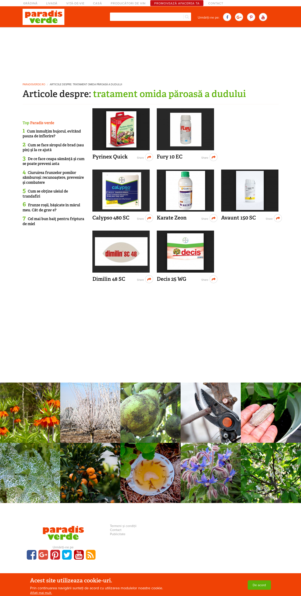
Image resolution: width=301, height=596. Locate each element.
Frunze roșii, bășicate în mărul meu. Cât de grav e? (51, 207)
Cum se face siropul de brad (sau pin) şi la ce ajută (53, 147)
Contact (215, 3)
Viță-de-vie (75, 3)
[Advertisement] (150, 53)
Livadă (51, 3)
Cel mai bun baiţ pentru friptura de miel (53, 221)
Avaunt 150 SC (238, 217)
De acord (259, 585)
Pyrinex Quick (110, 156)
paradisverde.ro (34, 84)
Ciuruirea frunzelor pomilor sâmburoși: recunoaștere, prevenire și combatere (53, 177)
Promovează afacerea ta (177, 3)
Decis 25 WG (171, 279)
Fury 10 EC (169, 156)
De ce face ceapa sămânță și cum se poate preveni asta (53, 161)
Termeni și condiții (123, 526)
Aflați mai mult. (41, 593)
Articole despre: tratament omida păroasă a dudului (86, 84)
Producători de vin (128, 3)
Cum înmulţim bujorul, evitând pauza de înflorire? (52, 134)
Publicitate (117, 534)
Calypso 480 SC (110, 217)
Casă (97, 3)
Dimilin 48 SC (108, 279)
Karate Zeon (172, 217)
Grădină (30, 3)
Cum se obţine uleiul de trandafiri (45, 194)
